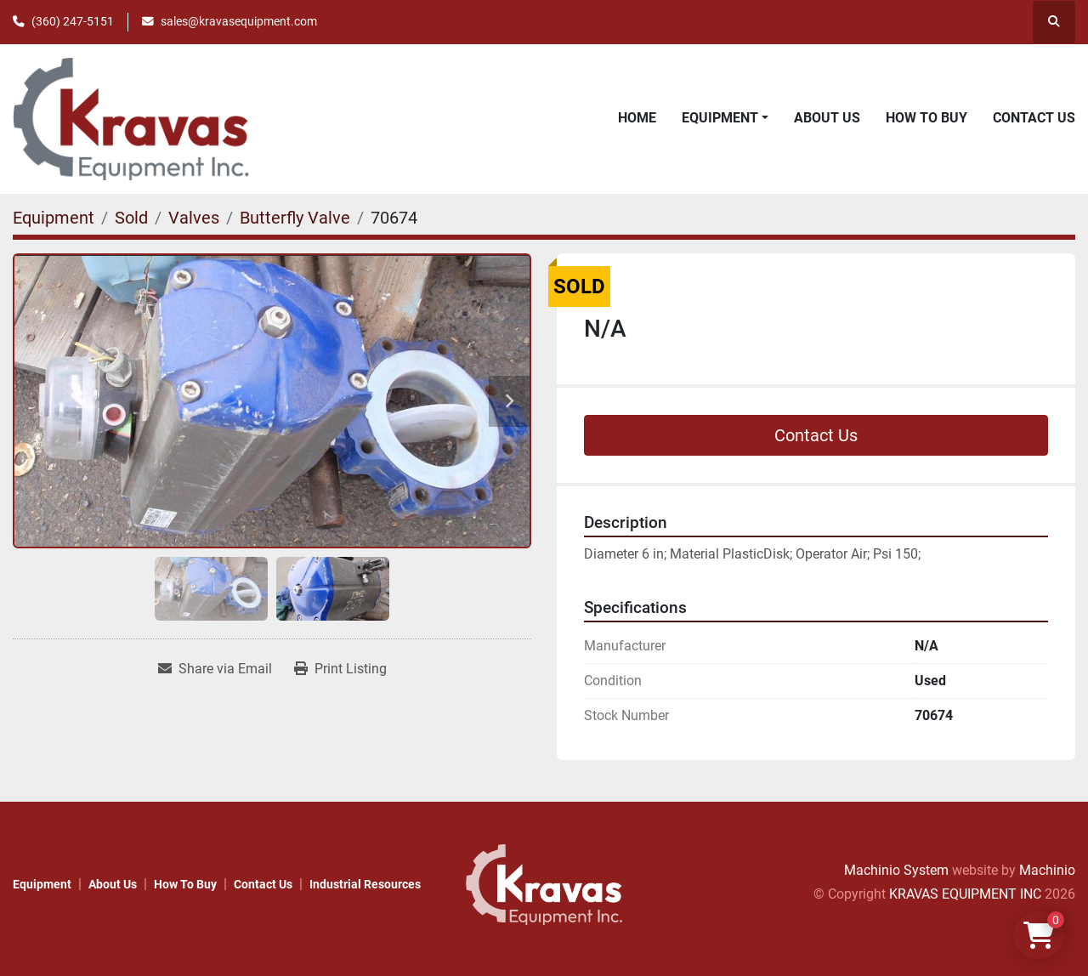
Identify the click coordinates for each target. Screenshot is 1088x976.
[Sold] (131, 217)
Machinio (1047, 870)
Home (637, 118)
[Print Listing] (340, 669)
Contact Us (1034, 118)
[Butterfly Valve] (295, 217)
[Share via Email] (215, 669)
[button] (725, 118)
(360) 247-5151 (72, 21)
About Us (827, 118)
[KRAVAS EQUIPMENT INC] (543, 884)
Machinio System (896, 870)
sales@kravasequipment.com (239, 21)
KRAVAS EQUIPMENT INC (965, 894)
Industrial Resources (365, 884)
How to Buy (926, 118)
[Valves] (193, 217)
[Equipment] (53, 217)
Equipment (720, 118)
